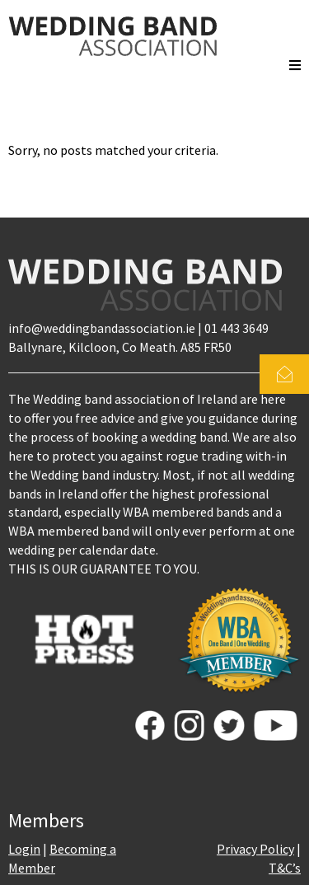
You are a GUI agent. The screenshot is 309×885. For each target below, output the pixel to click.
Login (24, 849)
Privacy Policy (255, 849)
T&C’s (285, 867)
